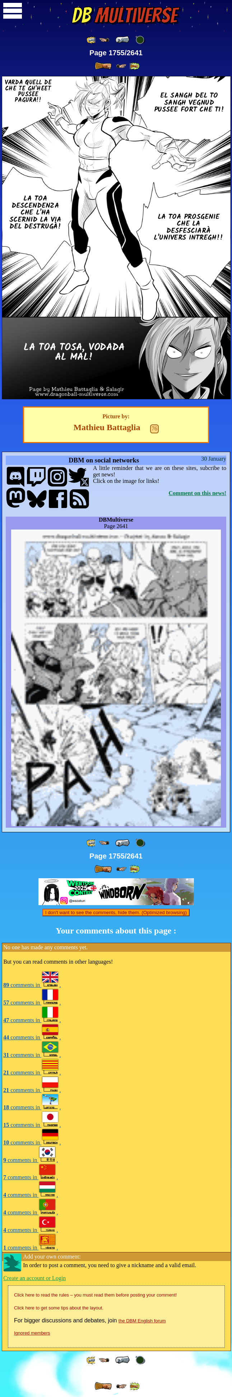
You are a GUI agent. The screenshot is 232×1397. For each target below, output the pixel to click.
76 (154, 428)
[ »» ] (134, 66)
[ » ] (103, 66)
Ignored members (32, 1333)
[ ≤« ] (104, 40)
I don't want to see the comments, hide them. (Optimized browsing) (116, 912)
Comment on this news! (197, 493)
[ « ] (122, 40)
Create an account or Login (34, 1278)
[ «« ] (91, 40)
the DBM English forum (142, 1320)
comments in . (32, 985)
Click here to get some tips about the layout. (58, 1308)
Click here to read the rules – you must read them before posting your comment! (95, 1295)
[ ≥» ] (121, 66)
